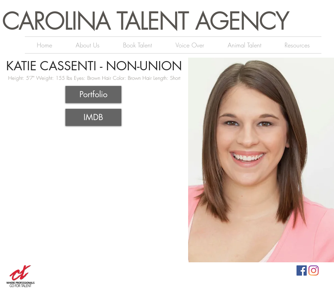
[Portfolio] (93, 94)
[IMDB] (93, 117)
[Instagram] (313, 270)
